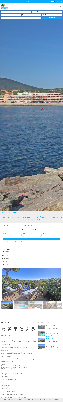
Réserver (31, 239)
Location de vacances (12, 212)
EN (59, 1)
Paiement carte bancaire (33, 1)
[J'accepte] (38, 400)
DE (61, 1)
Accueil (4, 212)
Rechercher (52, 17)
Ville (31, 14)
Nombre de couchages (52, 14)
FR (57, 1)
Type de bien (11, 14)
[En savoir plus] (31, 400)
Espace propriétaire (45, 1)
